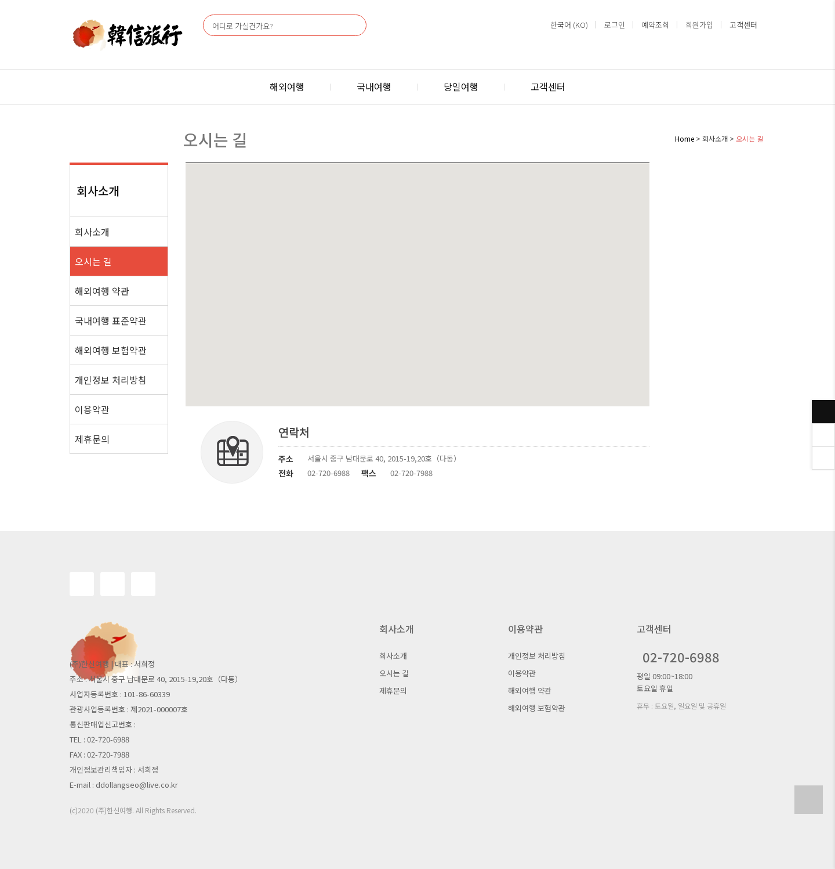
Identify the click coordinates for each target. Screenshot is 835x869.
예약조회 (655, 24)
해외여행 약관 (102, 291)
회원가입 (699, 24)
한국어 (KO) (569, 24)
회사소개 (92, 232)
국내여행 (374, 86)
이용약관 (92, 409)
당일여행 (461, 86)
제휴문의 (92, 439)
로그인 (614, 24)
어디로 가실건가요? (242, 25)
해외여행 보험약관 (111, 350)
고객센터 (743, 24)
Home (684, 138)
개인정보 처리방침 (111, 380)
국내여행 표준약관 (111, 320)
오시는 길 (93, 261)
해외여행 (287, 86)
